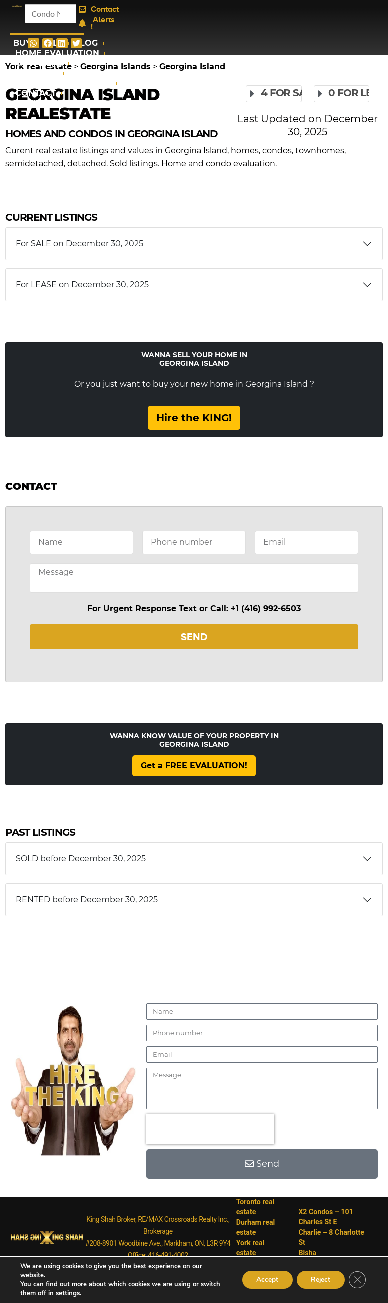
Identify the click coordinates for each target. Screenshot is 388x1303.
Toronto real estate (255, 1207)
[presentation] (210, 1129)
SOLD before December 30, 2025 (81, 858)
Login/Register (51, 103)
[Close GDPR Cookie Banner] (357, 1280)
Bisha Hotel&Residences (328, 1252)
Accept (264, 1279)
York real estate (250, 1247)
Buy (22, 43)
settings (68, 1293)
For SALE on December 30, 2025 (79, 243)
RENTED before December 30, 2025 (87, 899)
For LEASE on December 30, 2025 (82, 284)
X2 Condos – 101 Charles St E (326, 1212)
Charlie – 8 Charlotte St (331, 1232)
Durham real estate (255, 1227)
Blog (86, 43)
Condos (36, 73)
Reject (319, 1279)
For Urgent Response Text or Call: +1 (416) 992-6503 (194, 608)
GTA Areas (39, 63)
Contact (35, 93)
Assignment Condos (63, 83)
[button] (33, 43)
